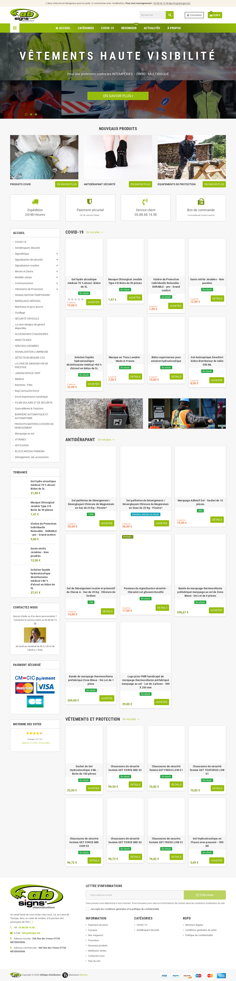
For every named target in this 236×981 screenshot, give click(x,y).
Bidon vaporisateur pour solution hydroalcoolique (166, 359)
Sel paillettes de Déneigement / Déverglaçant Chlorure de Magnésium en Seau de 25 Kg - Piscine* (146, 504)
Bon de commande (201, 212)
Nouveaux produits (97, 945)
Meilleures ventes (97, 950)
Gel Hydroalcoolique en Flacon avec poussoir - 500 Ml (207, 842)
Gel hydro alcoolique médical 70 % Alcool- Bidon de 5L (43, 485)
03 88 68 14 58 (162, 3)
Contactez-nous (96, 955)
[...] (31, 922)
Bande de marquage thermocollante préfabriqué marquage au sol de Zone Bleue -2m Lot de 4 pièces (200, 592)
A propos (92, 930)
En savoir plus (118, 96)
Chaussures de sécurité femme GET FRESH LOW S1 (166, 768)
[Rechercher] (156, 15)
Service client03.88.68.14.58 (146, 212)
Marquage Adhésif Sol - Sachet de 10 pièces (200, 502)
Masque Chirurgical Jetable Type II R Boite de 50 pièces (42, 506)
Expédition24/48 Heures (35, 212)
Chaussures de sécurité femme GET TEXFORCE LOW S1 (207, 770)
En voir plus (94, 232)
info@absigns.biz (181, 3)
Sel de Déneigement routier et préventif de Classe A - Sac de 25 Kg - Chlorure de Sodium (91, 592)
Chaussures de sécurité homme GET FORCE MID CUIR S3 (84, 842)
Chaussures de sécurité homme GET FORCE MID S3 (125, 768)
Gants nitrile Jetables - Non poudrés (40, 552)
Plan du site (94, 961)
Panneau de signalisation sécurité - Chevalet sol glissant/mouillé (145, 590)
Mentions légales (194, 925)
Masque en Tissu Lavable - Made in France (125, 359)
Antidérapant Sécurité (148, 930)
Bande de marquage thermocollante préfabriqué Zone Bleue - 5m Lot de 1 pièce (91, 680)
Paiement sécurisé (90, 212)
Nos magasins (95, 935)
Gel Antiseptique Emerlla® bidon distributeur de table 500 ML (207, 361)
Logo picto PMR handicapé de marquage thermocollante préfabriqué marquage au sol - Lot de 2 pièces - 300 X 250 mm (146, 682)
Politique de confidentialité (199, 935)
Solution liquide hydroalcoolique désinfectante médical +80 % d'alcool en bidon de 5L (84, 363)
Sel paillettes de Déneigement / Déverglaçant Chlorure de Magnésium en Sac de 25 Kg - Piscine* (91, 504)
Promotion (93, 940)
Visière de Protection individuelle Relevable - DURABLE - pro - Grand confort (166, 285)
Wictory (84, 975)
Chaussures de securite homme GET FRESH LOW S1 (166, 840)
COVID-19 (142, 925)
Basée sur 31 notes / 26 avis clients (36, 743)
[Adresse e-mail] (135, 895)
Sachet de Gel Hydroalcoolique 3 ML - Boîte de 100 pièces (84, 770)
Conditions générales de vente (201, 930)
